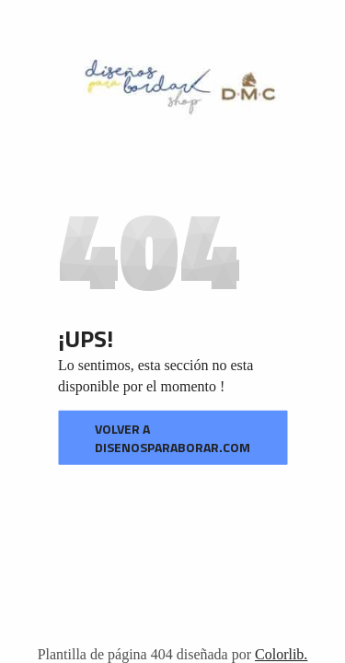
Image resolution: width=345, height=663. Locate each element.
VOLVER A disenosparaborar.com (172, 438)
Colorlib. (281, 654)
